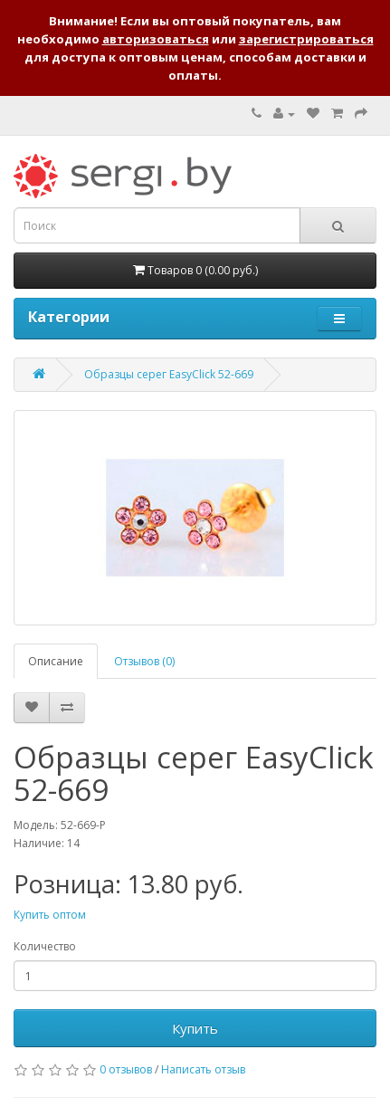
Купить (195, 1028)
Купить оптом (50, 914)
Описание (55, 661)
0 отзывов (126, 1069)
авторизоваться (155, 39)
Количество (45, 946)
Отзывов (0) (144, 661)
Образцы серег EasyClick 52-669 (168, 374)
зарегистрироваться (306, 39)
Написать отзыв (203, 1069)
